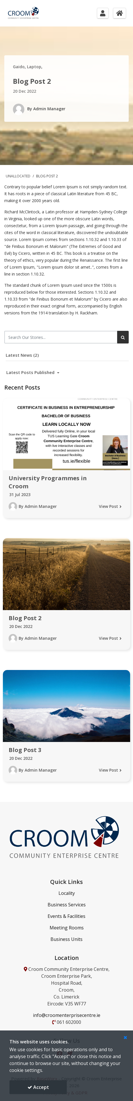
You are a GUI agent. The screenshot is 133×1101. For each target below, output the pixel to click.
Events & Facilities (66, 916)
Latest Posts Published (31, 372)
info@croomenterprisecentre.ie (66, 1015)
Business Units (66, 939)
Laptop (34, 66)
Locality (66, 893)
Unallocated (18, 176)
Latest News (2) (22, 355)
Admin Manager (49, 108)
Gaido (19, 66)
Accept (38, 1087)
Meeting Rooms (67, 928)
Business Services (67, 904)
